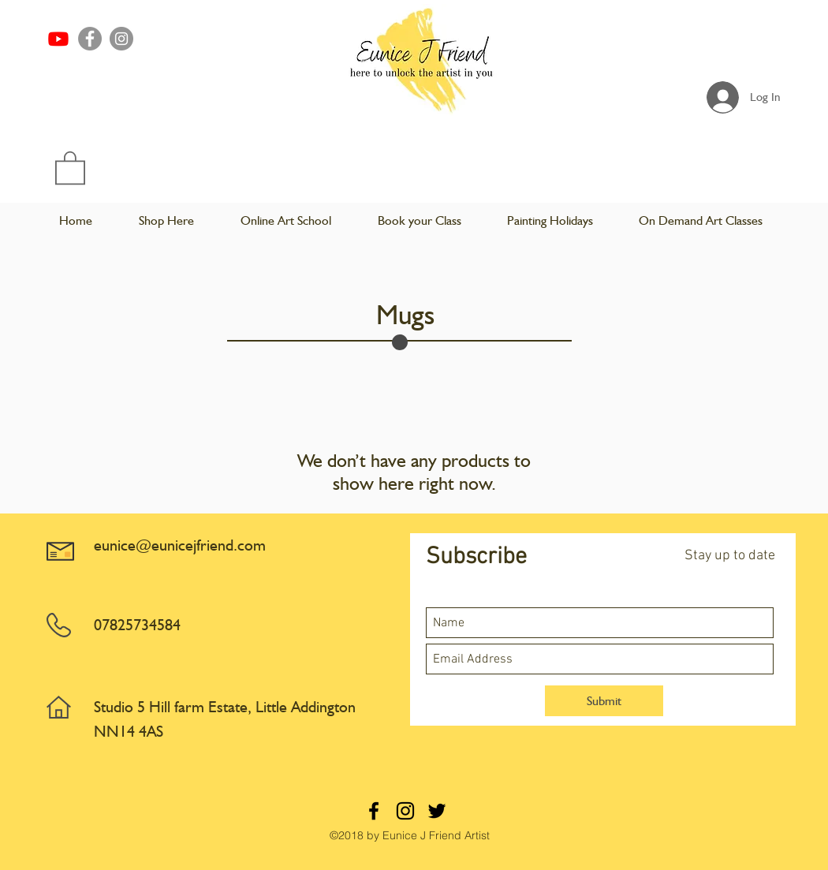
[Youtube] (58, 38)
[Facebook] (90, 38)
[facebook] (374, 811)
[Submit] (604, 700)
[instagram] (405, 811)
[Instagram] (121, 38)
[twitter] (437, 811)
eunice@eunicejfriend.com (180, 545)
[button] (70, 167)
